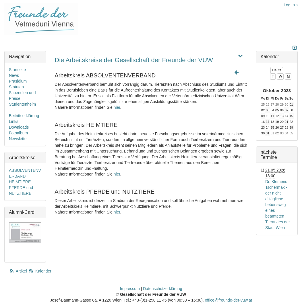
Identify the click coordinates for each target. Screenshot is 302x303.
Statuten (16, 87)
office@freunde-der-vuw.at (228, 300)
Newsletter (18, 138)
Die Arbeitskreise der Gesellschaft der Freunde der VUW (134, 60)
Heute (276, 70)
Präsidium (18, 81)
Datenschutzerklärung (162, 288)
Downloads (19, 127)
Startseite (17, 69)
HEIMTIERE (20, 182)
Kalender (40, 271)
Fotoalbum (18, 133)
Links (13, 121)
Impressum (130, 288)
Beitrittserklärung (24, 115)
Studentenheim (22, 104)
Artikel (18, 271)
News (14, 75)
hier (117, 107)
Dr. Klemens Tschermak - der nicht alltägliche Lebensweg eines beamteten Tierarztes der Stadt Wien (277, 204)
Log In (291, 5)
